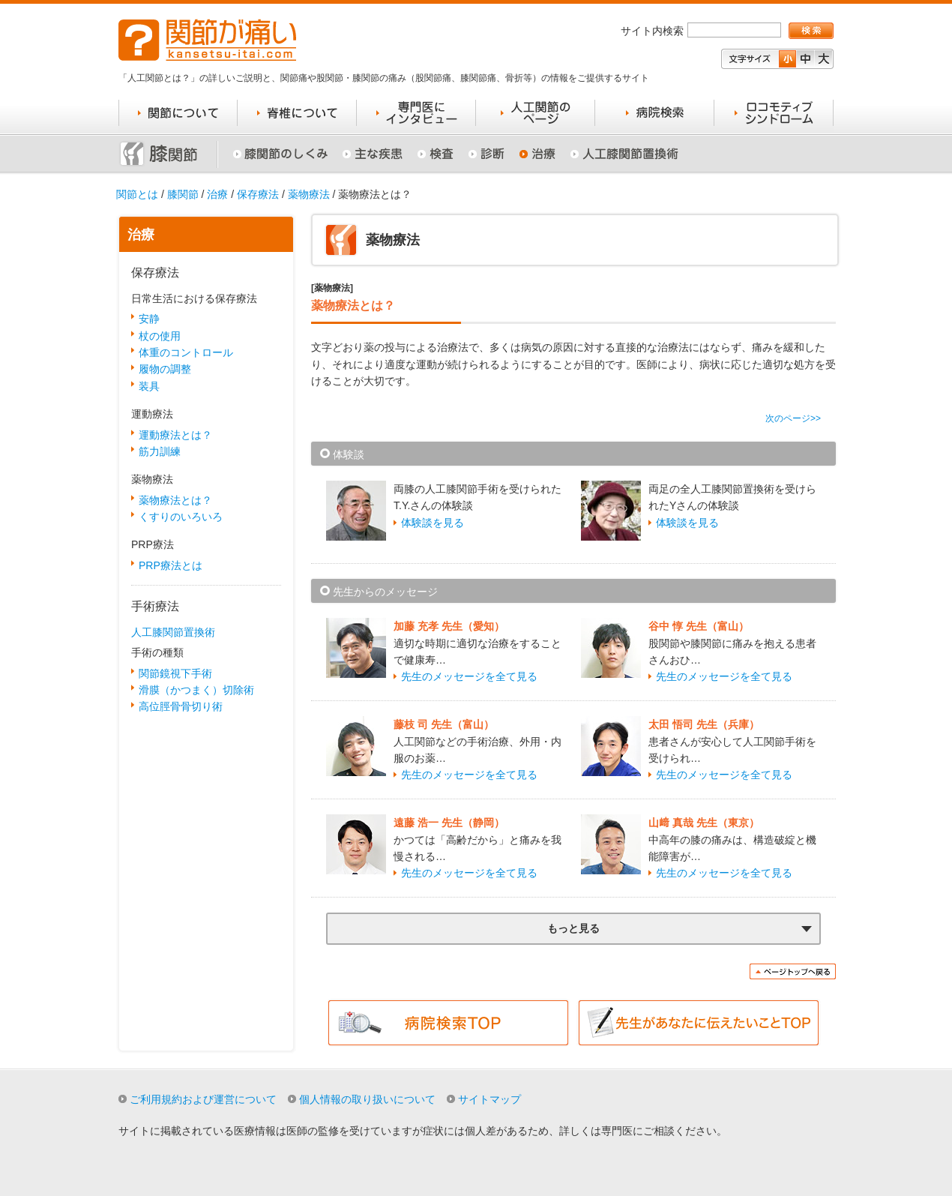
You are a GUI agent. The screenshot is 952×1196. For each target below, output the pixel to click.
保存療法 (258, 194)
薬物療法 (309, 194)
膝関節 (183, 194)
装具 (149, 386)
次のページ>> (793, 418)
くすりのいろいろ (181, 517)
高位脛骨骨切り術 (181, 706)
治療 (217, 194)
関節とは (137, 194)
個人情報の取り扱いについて (367, 1099)
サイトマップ (489, 1099)
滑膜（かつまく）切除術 (196, 690)
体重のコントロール (186, 352)
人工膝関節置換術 (173, 632)
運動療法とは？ (175, 435)
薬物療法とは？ (175, 500)
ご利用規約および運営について (203, 1099)
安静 (149, 319)
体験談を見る (432, 523)
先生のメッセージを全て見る (469, 676)
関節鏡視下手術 (175, 673)
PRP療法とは (170, 565)
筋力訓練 (160, 451)
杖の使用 (160, 336)
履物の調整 (165, 369)
